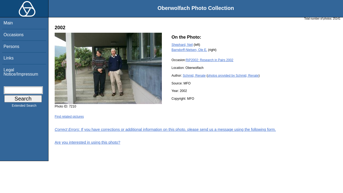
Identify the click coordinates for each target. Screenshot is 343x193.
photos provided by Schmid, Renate (233, 75)
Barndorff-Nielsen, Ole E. (189, 50)
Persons (11, 46)
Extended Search (24, 106)
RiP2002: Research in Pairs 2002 (209, 60)
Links (8, 58)
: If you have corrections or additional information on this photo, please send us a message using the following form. (165, 129)
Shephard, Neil (182, 45)
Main (8, 23)
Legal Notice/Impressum (20, 72)
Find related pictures (69, 116)
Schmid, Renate (194, 75)
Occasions (13, 34)
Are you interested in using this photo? (87, 142)
